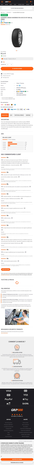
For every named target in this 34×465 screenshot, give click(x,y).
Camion (27, 4)
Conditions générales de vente (25, 432)
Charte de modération (25, 430)
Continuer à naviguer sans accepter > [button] (26, 441)
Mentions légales (25, 436)
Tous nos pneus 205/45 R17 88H (8, 99)
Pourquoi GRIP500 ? (8, 424)
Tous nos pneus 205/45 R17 (7, 97)
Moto (11, 4)
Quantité (3, 64)
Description (5, 115)
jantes (6, 4)
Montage (28, 115)
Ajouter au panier (17, 68)
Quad (15, 4)
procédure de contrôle (5, 274)
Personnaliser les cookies (17, 462)
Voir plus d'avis (5, 269)
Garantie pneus (8, 436)
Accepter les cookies (17, 459)
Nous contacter (25, 424)
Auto (2, 4)
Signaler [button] (2, 167)
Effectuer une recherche (17, 8)
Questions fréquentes (8, 430)
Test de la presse (8, 422)
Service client (25, 422)
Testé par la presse (19, 115)
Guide (8, 434)
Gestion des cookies (25, 434)
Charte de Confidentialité (25, 428)
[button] (17, 58)
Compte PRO (8, 428)
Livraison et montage (8, 426)
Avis (11, 115)
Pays (8, 432)
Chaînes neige (21, 4)
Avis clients (25, 426)
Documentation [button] (4, 333)
